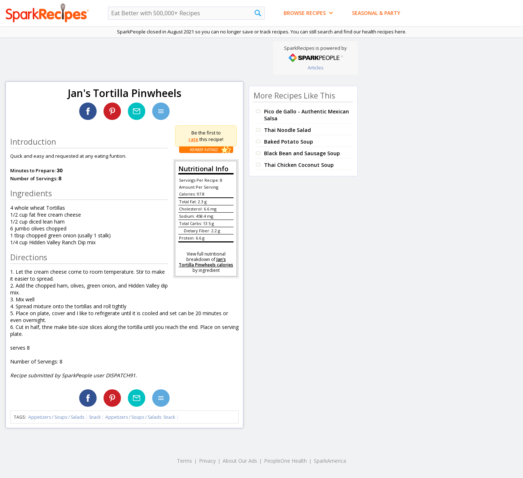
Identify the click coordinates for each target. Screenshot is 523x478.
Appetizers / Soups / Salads (56, 417)
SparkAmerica (330, 460)
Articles (316, 67)
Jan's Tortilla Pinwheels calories (206, 262)
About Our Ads (240, 460)
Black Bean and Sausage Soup (302, 153)
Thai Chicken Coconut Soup (299, 164)
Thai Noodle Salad (287, 129)
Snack (95, 417)
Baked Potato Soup (288, 141)
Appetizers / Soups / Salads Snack (140, 417)
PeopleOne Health (285, 460)
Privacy (207, 460)
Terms (184, 460)
